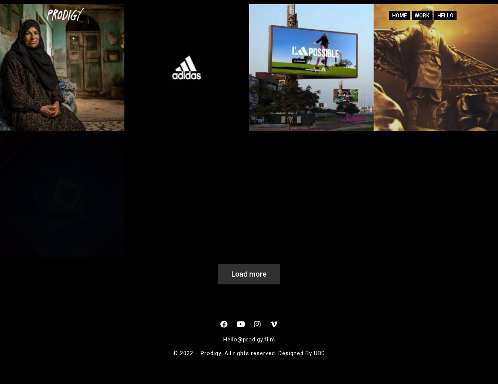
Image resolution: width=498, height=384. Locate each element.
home (399, 16)
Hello (445, 16)
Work (422, 16)
